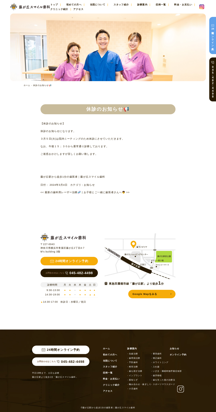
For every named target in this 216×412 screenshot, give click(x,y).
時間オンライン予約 (212, 37)
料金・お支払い (183, 4)
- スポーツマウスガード (163, 384)
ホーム (27, 85)
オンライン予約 (178, 354)
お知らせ (89, 184)
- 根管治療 (132, 367)
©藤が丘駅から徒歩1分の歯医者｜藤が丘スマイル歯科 (108, 407)
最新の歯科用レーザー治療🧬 (60, 192)
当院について (97, 4)
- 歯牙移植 (156, 375)
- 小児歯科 (132, 388)
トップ (54, 4)
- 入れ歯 (155, 367)
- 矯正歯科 (156, 358)
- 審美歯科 (156, 354)
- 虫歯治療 (132, 354)
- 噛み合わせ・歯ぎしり (139, 384)
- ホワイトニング (159, 362)
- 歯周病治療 (133, 358)
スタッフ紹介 (121, 4)
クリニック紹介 (59, 9)
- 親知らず (132, 380)
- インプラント (134, 375)
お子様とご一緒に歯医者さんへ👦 (107, 192)
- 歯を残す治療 (134, 371)
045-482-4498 (69, 273)
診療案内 (142, 4)
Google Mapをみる (144, 294)
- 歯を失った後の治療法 (163, 380)
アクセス (78, 9)
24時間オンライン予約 (69, 261)
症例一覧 (161, 4)
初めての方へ (74, 4)
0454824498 (212, 82)
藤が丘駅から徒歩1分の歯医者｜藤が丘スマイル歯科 (72, 176)
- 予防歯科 (132, 362)
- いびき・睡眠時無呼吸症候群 (166, 371)
